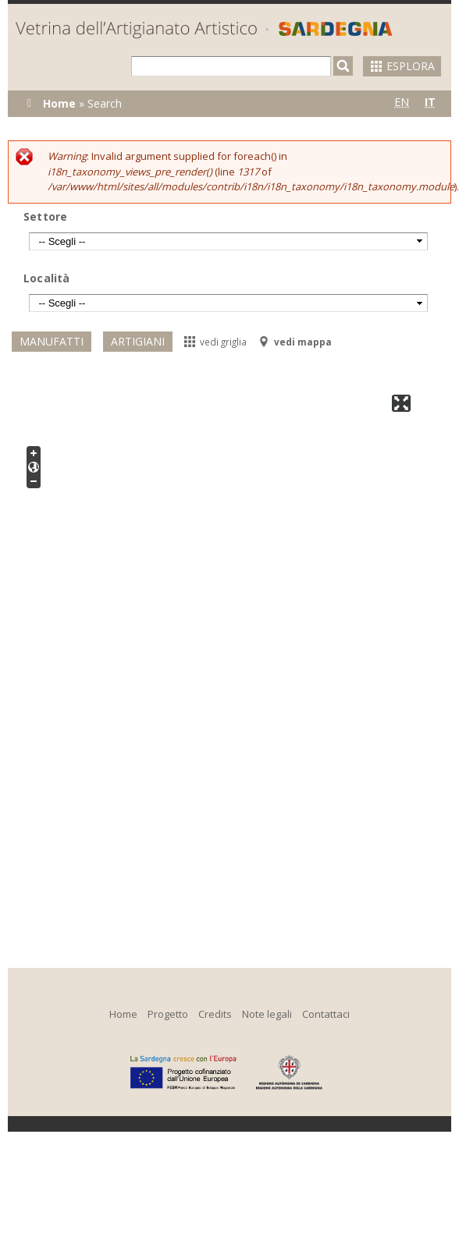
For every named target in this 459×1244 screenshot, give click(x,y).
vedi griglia (215, 341)
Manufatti (52, 341)
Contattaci (326, 1014)
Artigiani (138, 341)
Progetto (168, 1014)
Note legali (267, 1014)
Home (59, 103)
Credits (215, 1014)
